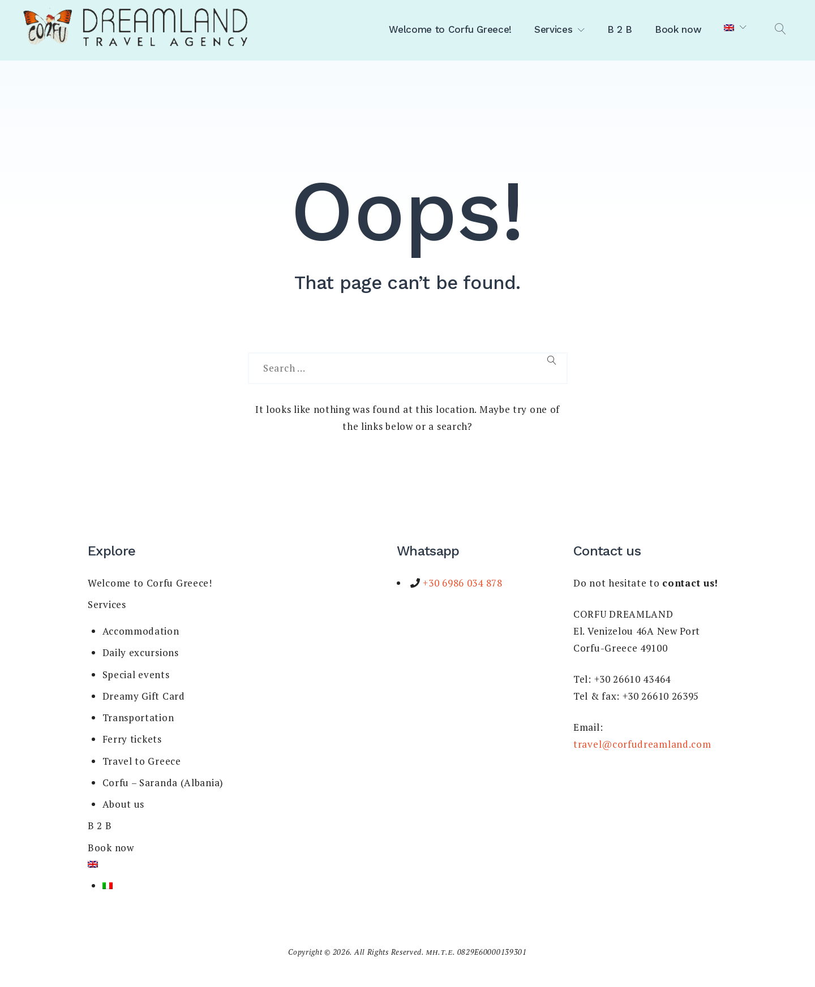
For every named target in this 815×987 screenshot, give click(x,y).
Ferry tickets (132, 738)
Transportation (138, 717)
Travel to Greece (141, 761)
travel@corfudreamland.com (642, 744)
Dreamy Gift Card (143, 695)
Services (553, 29)
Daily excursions (140, 652)
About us (123, 804)
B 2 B (619, 29)
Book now (678, 29)
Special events (136, 674)
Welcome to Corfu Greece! (450, 29)
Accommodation (140, 630)
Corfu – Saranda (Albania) (163, 782)
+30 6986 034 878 (462, 582)
